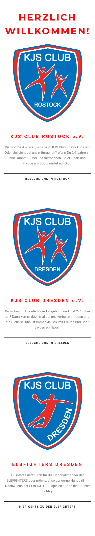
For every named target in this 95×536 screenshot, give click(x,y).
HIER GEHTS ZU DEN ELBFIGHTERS (47, 506)
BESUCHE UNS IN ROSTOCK (47, 178)
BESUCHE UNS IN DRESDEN (47, 342)
